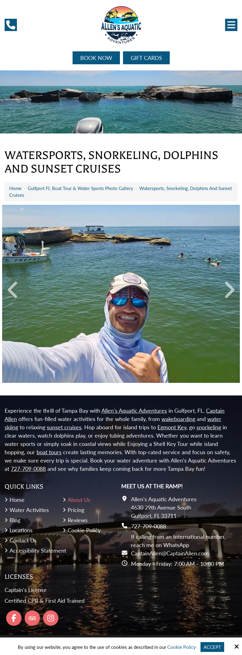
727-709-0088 (148, 526)
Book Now (96, 57)
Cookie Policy (181, 647)
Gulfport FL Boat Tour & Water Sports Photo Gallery (80, 188)
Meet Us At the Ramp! (152, 486)
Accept (212, 647)
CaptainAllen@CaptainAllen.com (170, 553)
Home (15, 188)
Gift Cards (146, 57)
